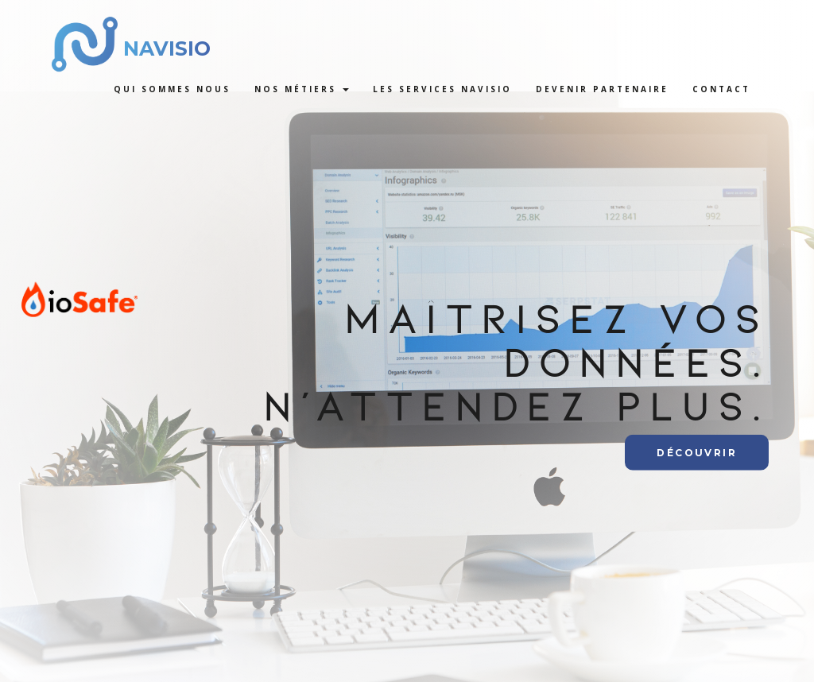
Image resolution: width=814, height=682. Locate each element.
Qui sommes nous (172, 89)
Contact (721, 89)
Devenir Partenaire (602, 89)
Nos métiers (301, 89)
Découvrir (697, 452)
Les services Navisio (442, 89)
